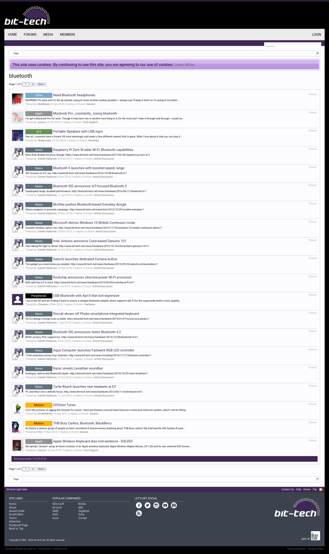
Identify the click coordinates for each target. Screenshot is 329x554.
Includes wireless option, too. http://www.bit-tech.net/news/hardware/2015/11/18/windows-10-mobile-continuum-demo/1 (93, 227)
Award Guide (16, 511)
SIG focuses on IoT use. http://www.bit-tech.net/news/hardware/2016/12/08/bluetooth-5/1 (76, 173)
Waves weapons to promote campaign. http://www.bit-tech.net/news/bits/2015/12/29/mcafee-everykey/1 (84, 209)
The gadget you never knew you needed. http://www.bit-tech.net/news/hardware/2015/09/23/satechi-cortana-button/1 (91, 264)
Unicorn (42, 450)
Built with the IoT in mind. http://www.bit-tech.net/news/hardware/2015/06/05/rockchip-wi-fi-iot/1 (80, 282)
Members (67, 34)
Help (298, 489)
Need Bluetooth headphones (60, 95)
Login (316, 34)
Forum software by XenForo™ (36, 548)
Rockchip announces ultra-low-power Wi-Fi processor (78, 277)
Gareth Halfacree (47, 158)
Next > (41, 84)
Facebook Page (18, 525)
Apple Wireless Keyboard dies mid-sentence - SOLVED (79, 441)
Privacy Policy (316, 548)
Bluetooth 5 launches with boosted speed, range (74, 168)
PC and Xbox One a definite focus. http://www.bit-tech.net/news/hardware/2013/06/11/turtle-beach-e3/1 (84, 391)
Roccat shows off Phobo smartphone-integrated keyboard (82, 314)
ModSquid (43, 104)
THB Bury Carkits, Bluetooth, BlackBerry (68, 423)
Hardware (93, 140)
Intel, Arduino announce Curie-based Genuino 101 (75, 241)
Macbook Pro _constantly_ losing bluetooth (71, 113)
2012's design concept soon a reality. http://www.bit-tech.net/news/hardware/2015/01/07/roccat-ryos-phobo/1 (87, 318)
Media (48, 34)
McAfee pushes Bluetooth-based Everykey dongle (75, 204)
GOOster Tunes (50, 405)
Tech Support (90, 122)
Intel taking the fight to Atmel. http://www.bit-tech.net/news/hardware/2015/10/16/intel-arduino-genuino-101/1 (87, 246)
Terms (13, 518)
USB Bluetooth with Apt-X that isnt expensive (72, 296)
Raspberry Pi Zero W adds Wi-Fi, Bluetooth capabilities (79, 150)
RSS (320, 489)
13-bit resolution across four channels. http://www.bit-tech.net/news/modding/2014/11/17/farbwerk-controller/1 (88, 355)
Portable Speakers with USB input (64, 131)
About (12, 507)
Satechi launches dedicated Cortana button (71, 259)
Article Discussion (104, 158)
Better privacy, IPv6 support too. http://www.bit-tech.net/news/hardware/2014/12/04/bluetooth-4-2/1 (81, 337)
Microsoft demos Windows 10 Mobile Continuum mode (80, 223)
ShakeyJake (44, 140)
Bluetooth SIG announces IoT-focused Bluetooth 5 (76, 186)
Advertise (14, 521)
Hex (40, 432)
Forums (30, 34)
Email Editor (16, 514)
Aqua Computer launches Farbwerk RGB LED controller (79, 350)
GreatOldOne (45, 413)
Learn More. (184, 64)
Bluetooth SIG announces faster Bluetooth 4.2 (73, 332)
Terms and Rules (296, 548)
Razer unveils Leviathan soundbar (64, 368)
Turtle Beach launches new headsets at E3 (70, 387)
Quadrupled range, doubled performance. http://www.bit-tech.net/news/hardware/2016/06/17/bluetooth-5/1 (85, 191)
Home (12, 34)
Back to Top (16, 528)
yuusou (42, 122)
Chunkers (43, 304)
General (90, 104)
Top (315, 489)
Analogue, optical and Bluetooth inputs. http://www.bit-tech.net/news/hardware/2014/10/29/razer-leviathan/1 (86, 373)
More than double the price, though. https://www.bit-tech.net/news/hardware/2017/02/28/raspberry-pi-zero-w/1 (87, 154)
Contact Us (287, 489)
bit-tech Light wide (17, 489)
